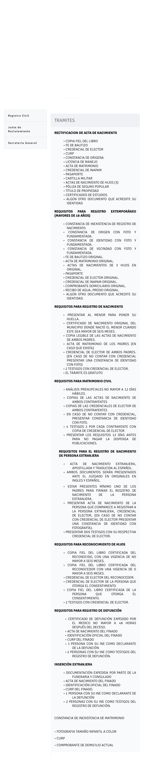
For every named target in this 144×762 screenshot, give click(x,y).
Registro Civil (18, 115)
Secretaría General (22, 143)
